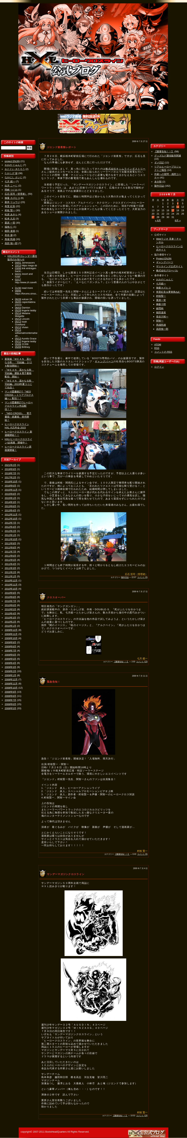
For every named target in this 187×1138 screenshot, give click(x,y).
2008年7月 (10, 700)
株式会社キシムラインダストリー (125, 168)
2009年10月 (11, 638)
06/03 (18, 307)
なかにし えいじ (13, 177)
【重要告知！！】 (121, 662)
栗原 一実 (10, 222)
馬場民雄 (161, 324)
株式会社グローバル (167, 270)
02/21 (18, 274)
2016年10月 (11, 481)
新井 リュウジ (12, 202)
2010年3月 (10, 617)
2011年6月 (10, 555)
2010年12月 (11, 580)
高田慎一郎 (162, 329)
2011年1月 (10, 576)
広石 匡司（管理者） (16, 193)
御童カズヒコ (163, 287)
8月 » (178, 220)
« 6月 (158, 220)
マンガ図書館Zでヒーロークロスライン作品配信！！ (19, 406)
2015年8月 (10, 494)
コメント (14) (142, 1116)
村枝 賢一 (10, 210)
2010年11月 (11, 584)
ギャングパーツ (104, 361)
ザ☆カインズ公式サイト (169, 266)
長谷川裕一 (162, 316)
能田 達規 (10, 231)
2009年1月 (10, 675)
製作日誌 (125, 577)
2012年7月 (10, 522)
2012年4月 (10, 527)
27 (153, 217)
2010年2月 (10, 621)
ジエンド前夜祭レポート (61, 147)
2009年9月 (10, 642)
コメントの (163, 351)
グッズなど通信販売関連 (167, 155)
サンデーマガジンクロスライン (65, 874)
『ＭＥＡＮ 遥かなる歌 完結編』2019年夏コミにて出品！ (19, 384)
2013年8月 (10, 506)
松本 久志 (10, 218)
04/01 (18, 262)
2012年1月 (10, 535)
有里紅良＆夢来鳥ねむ (168, 291)
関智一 (159, 320)
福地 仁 (9, 226)
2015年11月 (11, 489)
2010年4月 (10, 613)
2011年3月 (10, 568)
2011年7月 (10, 551)
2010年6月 (10, 605)
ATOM (157, 344)
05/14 (18, 313)
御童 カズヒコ (12, 198)
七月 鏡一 (10, 181)
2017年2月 (10, 477)
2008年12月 (11, 679)
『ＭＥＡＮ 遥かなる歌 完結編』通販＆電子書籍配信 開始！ (19, 373)
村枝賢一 (161, 296)
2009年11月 (11, 634)
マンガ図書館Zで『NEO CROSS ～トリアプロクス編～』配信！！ (19, 395)
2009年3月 (10, 667)
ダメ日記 (159, 162)
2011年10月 (11, 539)
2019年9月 (10, 469)
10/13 (18, 265)
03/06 (18, 268)
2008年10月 (11, 687)
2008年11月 (11, 683)
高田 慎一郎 (11, 243)
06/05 (18, 302)
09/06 (18, 290)
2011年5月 (10, 560)
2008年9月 (10, 691)
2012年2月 (10, 531)
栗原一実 (161, 300)
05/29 (18, 310)
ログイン (159, 366)
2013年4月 (10, 510)
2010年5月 (10, 609)
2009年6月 (10, 654)
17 (172, 210)
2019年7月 (10, 473)
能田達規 (161, 312)
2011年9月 (10, 543)
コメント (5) (142, 577)
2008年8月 (10, 696)
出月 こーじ (11, 185)
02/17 (18, 279)
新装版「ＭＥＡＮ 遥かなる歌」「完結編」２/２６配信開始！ (18, 362)
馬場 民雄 (10, 239)
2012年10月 (11, 518)
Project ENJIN (163, 258)
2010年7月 (10, 601)
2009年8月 (10, 646)
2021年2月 (10, 465)
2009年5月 (10, 658)
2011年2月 (10, 572)
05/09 (18, 344)
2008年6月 (10, 704)
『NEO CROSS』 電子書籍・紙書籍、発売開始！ (18, 417)
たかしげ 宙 (11, 173)
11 (177, 206)
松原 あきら (11, 214)
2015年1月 (10, 498)
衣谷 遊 (9, 235)
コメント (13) (142, 662)
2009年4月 (10, 663)
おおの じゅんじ (13, 165)
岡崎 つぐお (11, 189)
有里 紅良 (10, 206)
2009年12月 (11, 630)
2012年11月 (11, 514)
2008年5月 (10, 708)
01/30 (18, 288)
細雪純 (159, 308)
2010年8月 (10, 597)
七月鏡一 (161, 283)
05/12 (18, 341)
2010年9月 (10, 592)
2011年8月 (10, 547)
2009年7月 (10, 650)
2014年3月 (10, 502)
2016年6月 (10, 485)
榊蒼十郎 (161, 304)
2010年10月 (11, 588)
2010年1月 (10, 625)
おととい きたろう (15, 169)
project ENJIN (12, 161)
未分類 (158, 181)
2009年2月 (10, 671)
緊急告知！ (53, 681)
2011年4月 (10, 564)
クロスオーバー (56, 597)
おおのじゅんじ (164, 279)
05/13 (18, 318)
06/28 (18, 299)
